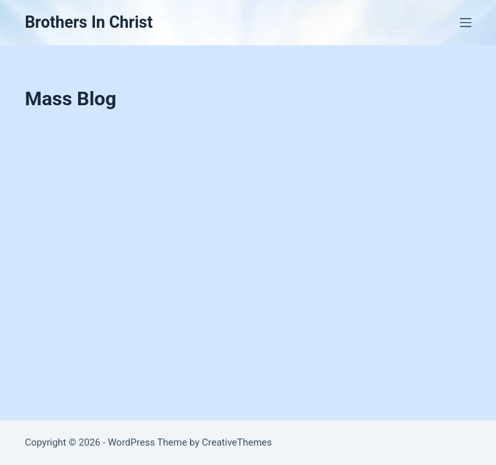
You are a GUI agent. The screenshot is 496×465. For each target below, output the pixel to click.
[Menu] (465, 22)
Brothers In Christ (88, 22)
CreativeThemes (237, 442)
